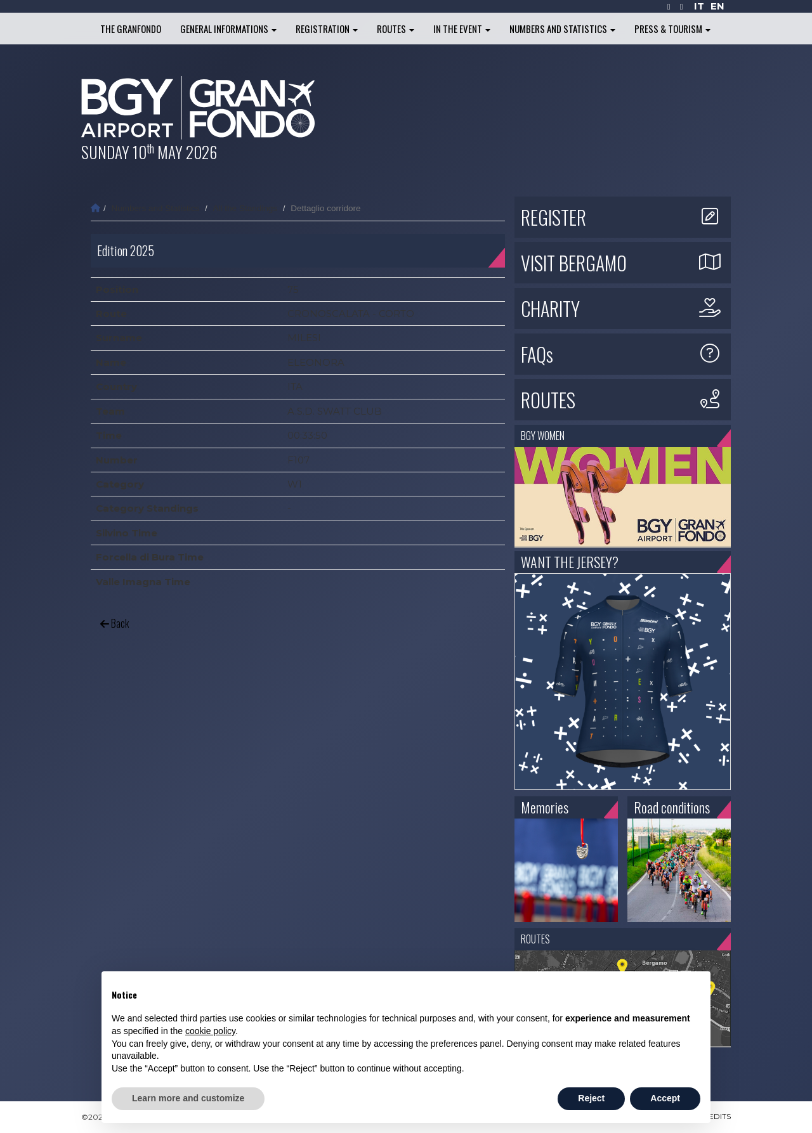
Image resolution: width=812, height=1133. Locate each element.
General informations (228, 29)
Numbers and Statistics (562, 29)
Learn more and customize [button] (188, 1098)
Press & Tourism (672, 29)
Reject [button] (591, 1098)
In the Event (461, 29)
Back (114, 623)
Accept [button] (665, 1098)
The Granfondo (130, 29)
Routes (395, 29)
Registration (327, 29)
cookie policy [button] (210, 1031)
